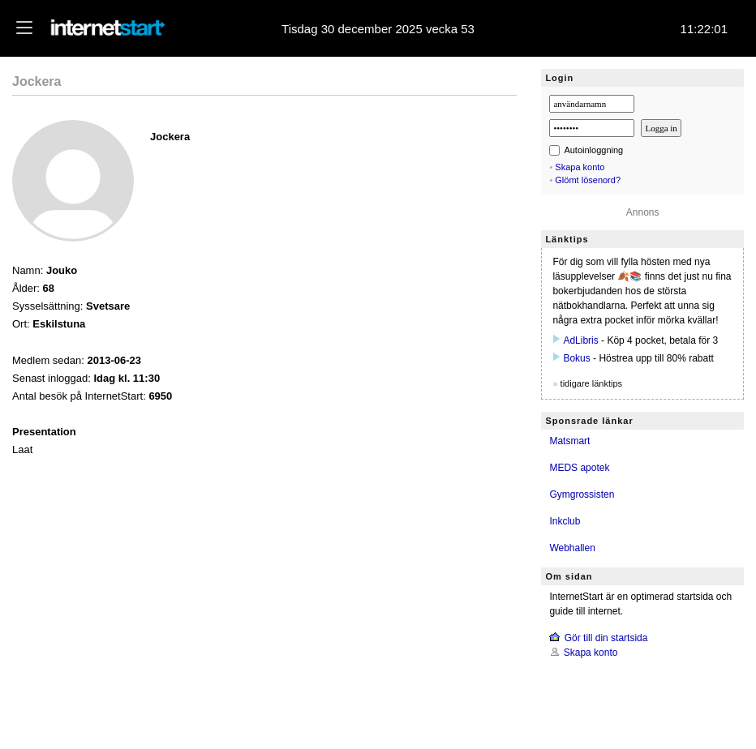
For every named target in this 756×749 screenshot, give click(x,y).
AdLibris (580, 340)
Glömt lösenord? (588, 180)
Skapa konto (579, 167)
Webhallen (572, 548)
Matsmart (569, 441)
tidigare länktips (591, 383)
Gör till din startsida (606, 638)
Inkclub (564, 521)
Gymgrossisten (581, 494)
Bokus (576, 358)
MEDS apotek (579, 467)
